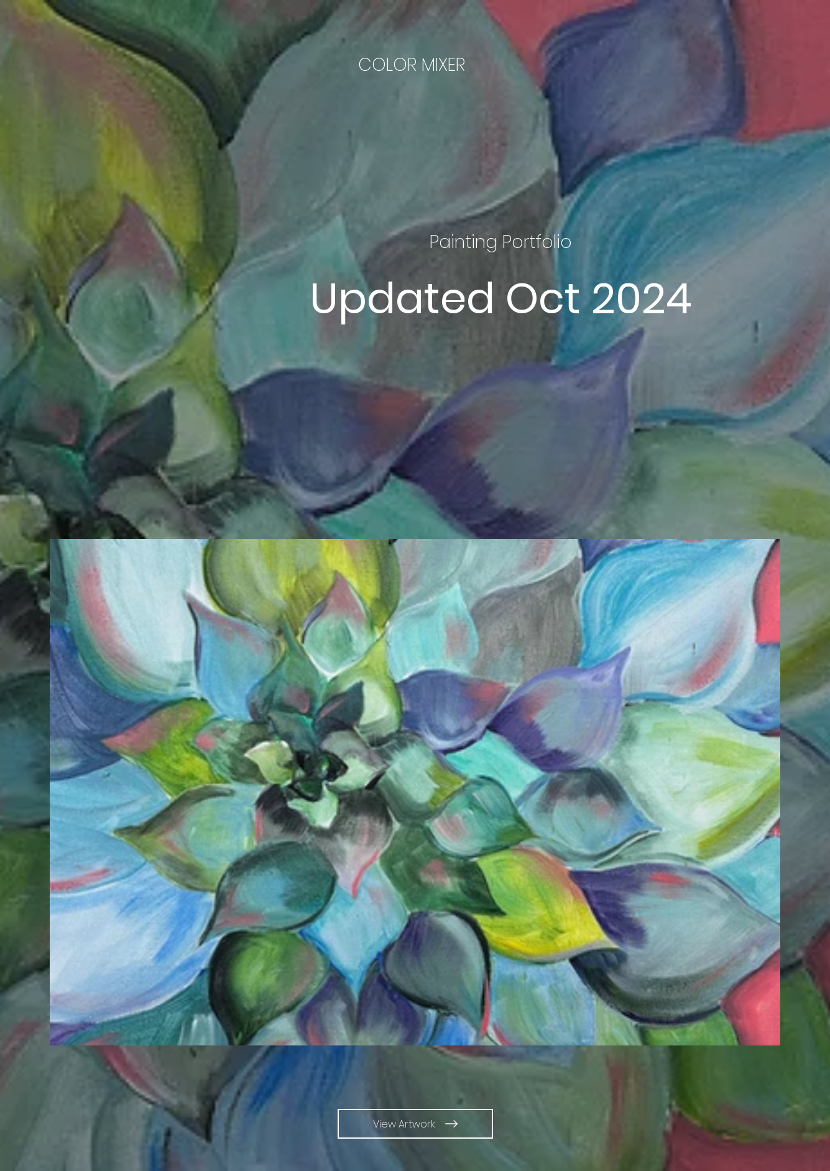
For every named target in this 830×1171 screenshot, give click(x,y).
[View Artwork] (415, 1124)
